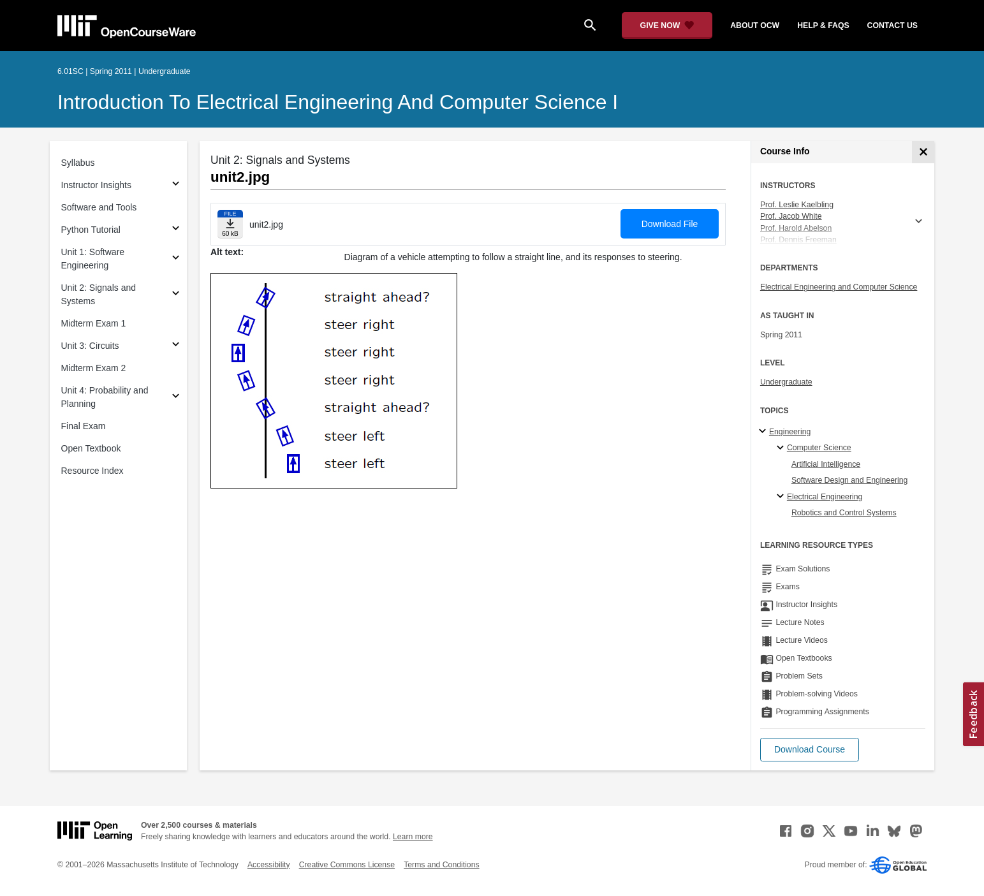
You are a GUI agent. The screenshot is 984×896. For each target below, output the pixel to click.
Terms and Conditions (441, 864)
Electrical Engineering (824, 496)
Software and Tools (99, 207)
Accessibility (268, 864)
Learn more (413, 836)
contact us (892, 25)
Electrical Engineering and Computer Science (839, 287)
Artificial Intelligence (825, 464)
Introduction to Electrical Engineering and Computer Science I (337, 102)
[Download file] (230, 224)
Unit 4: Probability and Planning (105, 397)
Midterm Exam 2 (93, 368)
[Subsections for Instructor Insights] (175, 185)
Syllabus (78, 163)
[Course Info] (923, 152)
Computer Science (819, 447)
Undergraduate (786, 382)
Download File (670, 224)
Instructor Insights (96, 185)
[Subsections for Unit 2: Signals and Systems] (175, 295)
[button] (809, 749)
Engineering (790, 431)
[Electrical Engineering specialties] (782, 496)
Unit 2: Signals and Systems (98, 294)
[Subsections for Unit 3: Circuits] (175, 346)
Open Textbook (91, 448)
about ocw (754, 25)
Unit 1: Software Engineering (93, 258)
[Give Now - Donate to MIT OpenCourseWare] (667, 25)
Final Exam (83, 426)
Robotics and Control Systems (844, 512)
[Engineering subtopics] (764, 431)
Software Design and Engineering (849, 480)
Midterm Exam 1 (93, 323)
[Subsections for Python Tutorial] (175, 230)
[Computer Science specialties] (782, 448)
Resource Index (92, 471)
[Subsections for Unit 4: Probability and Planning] (175, 397)
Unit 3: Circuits (90, 346)
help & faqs (823, 25)
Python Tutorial (91, 229)
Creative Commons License (347, 864)
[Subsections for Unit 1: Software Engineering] (175, 259)
